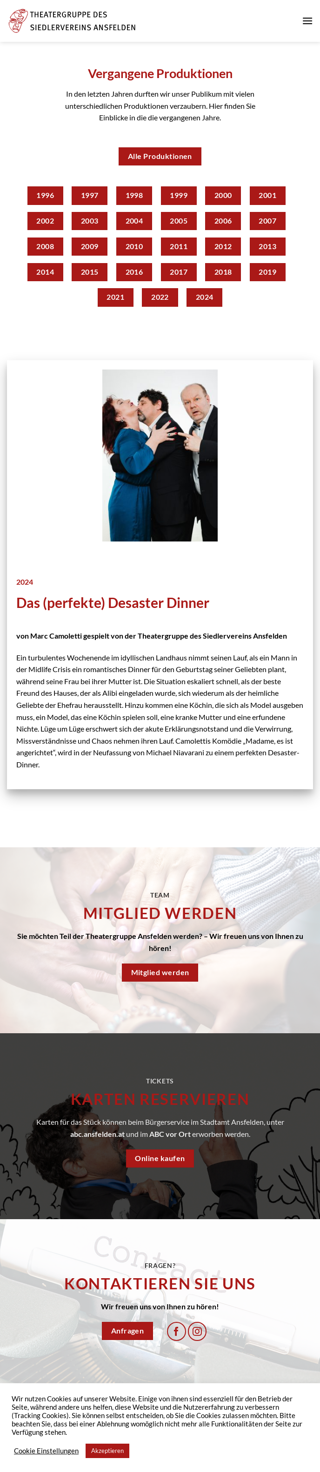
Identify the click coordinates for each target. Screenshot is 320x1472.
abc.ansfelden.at (97, 1133)
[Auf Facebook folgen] (176, 1331)
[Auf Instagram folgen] (197, 1331)
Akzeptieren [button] (107, 1450)
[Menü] (307, 20)
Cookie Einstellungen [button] (46, 1451)
